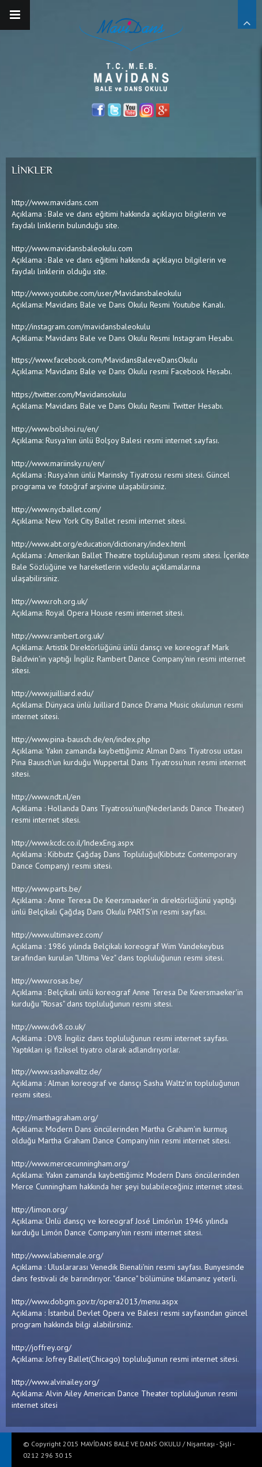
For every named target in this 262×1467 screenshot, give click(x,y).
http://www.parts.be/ (46, 889)
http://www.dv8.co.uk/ (48, 1026)
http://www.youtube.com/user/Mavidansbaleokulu (96, 293)
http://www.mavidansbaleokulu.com (72, 248)
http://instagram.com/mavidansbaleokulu (81, 326)
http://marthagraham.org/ (55, 1117)
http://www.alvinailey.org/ (55, 1382)
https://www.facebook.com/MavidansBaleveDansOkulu (105, 360)
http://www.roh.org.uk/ (50, 601)
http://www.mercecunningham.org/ (70, 1163)
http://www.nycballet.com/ (56, 509)
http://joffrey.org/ (41, 1347)
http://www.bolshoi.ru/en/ (55, 429)
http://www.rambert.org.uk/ (58, 636)
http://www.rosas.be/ (47, 981)
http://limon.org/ (39, 1209)
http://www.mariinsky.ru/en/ (58, 463)
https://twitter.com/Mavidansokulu (69, 394)
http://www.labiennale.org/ (57, 1255)
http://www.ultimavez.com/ (57, 935)
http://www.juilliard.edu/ (52, 693)
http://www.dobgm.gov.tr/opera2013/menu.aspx (95, 1301)
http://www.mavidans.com (55, 202)
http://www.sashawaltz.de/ (56, 1071)
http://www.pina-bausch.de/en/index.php (81, 739)
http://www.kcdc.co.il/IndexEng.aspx (73, 843)
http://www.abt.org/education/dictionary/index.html (99, 544)
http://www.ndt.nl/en (46, 797)
